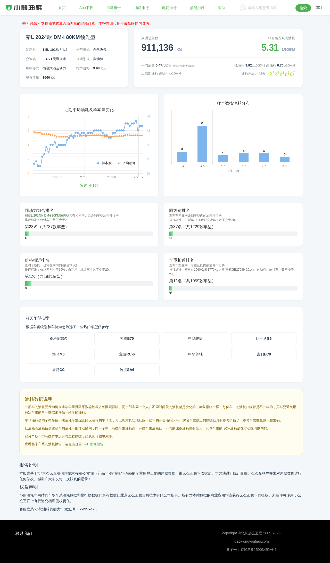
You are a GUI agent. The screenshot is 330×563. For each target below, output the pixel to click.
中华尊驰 (195, 354)
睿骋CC (58, 370)
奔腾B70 (127, 338)
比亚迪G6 (264, 338)
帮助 (221, 8)
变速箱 (31, 59)
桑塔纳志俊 (59, 338)
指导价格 (83, 68)
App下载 (86, 8)
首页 (62, 8)
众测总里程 (149, 38)
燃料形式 (32, 68)
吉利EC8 (264, 354)
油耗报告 (113, 8)
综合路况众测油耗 (281, 38)
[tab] (89, 224)
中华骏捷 (195, 338)
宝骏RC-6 (127, 354)
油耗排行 (141, 8)
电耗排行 (169, 8)
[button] (26, 238)
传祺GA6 (127, 370)
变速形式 (83, 59)
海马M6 (58, 354)
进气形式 (83, 50)
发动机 (31, 50)
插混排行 (197, 8)
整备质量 (32, 77)
